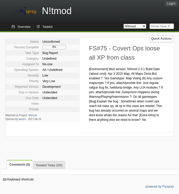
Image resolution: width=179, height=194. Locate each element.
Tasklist (47, 27)
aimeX (22, 119)
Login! (171, 3)
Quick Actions (161, 38)
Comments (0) (19, 164)
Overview (24, 27)
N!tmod (32, 115)
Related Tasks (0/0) (49, 165)
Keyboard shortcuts (18, 179)
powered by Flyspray (160, 186)
